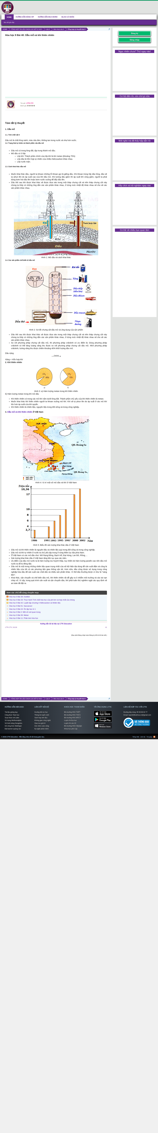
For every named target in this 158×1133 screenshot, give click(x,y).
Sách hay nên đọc (40, 718)
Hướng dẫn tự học (41, 712)
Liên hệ (142, 737)
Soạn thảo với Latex (12, 718)
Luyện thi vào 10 (70, 723)
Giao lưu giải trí (40, 723)
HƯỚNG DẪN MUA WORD (48, 17)
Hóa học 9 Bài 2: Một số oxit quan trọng (24, 612)
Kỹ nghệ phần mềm (41, 729)
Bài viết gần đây (9, 22)
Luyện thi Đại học (70, 720)
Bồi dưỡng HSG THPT (72, 712)
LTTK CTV (29, 103)
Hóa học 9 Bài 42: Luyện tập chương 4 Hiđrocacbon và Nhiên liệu (34, 603)
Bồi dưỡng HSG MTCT (72, 718)
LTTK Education (45, 735)
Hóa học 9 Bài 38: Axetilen (19, 597)
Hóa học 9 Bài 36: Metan (19, 615)
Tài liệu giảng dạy (11, 712)
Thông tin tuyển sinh (41, 715)
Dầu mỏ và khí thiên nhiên (19, 412)
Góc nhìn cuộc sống (41, 726)
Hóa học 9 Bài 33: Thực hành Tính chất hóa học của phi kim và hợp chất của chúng (42, 600)
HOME (9, 17)
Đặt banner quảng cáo (13, 729)
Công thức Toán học (12, 715)
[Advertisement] (56, 67)
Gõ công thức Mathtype (13, 726)
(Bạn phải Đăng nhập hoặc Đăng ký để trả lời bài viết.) (89, 635)
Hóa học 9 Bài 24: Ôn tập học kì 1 (22, 609)
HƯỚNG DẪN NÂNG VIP (25, 17)
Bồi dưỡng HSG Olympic (73, 726)
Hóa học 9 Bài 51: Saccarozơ (20, 606)
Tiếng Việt (135, 737)
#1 (106, 627)
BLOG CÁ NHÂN (68, 17)
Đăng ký (134, 33)
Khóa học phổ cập (70, 729)
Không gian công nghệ (42, 720)
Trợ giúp (149, 737)
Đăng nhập (134, 39)
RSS (154, 737)
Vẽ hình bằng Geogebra (13, 723)
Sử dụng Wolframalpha (13, 720)
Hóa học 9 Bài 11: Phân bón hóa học (23, 618)
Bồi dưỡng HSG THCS (72, 715)
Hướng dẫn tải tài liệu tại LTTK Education (56, 624)
